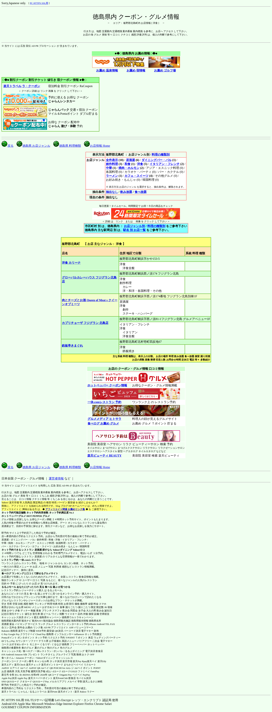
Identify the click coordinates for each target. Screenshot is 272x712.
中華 (109, 167)
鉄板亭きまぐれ (72, 345)
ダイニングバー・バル (157, 160)
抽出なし (112, 191)
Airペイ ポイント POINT (87, 668)
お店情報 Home (97, 145)
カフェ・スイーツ (136, 175)
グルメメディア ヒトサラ (104, 418)
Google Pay (13, 634)
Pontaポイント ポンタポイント (17, 637)
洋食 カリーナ (71, 262)
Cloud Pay (40, 634)
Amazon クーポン (25, 657)
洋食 (140, 164)
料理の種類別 (161, 154)
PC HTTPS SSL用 (39, 3)
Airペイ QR (47, 668)
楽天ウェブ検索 (26, 630)
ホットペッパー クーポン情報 (107, 385)
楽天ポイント (65, 691)
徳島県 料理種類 (67, 145)
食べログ (6, 573)
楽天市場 (67, 661)
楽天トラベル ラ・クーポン (21, 86)
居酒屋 (130, 160)
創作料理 (112, 164)
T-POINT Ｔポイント (77, 637)
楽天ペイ (92, 661)
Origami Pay (65, 674)
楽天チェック (33, 664)
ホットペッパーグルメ (13, 516)
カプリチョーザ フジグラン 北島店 (85, 322)
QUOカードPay (41, 681)
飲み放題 (126, 191)
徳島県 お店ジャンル (33, 145)
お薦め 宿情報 (136, 70)
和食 (127, 164)
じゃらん (23, 691)
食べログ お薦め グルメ (103, 423)
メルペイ (72, 681)
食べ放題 (141, 191)
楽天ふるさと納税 (92, 681)
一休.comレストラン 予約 (104, 402)
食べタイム (7, 657)
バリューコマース (83, 627)
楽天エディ (7, 664)
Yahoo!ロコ (79, 549)
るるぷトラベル (38, 691)
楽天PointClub (60, 678)
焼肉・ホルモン (128, 167)
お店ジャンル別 (134, 226)
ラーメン (112, 175)
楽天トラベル (8, 691)
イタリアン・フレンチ (165, 164)
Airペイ (24, 668)
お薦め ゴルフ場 (165, 70)
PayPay (86, 674)
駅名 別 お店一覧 (134, 230)
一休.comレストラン (30, 559)
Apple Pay (22, 678)
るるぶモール (8, 587)
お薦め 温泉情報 (107, 70)
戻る (7, 145)
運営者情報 (56, 478)
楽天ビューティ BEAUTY (104, 455)
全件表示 (112, 160)
